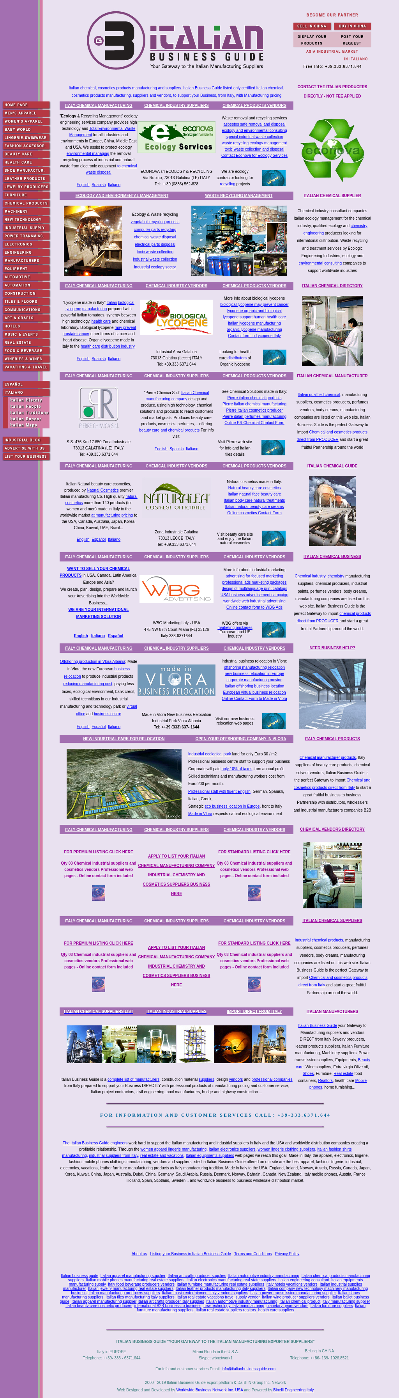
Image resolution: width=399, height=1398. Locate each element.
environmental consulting (320, 263)
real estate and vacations (162, 1155)
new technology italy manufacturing (233, 1306)
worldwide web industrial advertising (254, 601)
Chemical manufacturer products (328, 757)
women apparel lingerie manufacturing (174, 1149)
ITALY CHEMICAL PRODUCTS (332, 739)
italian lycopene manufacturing (254, 323)
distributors (237, 358)
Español (99, 539)
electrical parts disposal (155, 244)
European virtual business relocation (254, 692)
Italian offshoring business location (254, 686)
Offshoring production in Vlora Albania (92, 661)
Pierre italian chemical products (255, 398)
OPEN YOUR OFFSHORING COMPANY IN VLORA (241, 739)
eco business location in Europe (232, 806)
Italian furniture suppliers (332, 1306)
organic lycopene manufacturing (254, 329)
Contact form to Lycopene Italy (254, 336)
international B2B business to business (167, 1306)
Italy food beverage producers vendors (141, 1284)
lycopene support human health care (254, 317)
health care (101, 321)
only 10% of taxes (237, 769)
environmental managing (88, 153)
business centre (107, 714)
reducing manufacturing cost (87, 684)
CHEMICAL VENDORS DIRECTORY (332, 829)
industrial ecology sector (155, 267)
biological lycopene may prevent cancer (254, 304)
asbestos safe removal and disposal (255, 124)
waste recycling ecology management (254, 143)
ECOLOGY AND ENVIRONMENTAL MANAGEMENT (122, 196)
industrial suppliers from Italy (113, 1155)
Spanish (99, 185)
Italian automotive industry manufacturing (263, 1276)
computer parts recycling (155, 229)
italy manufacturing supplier (346, 1301)
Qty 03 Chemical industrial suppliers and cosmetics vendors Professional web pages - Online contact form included (98, 869)
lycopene (73, 309)
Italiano (114, 185)
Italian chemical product (299, 1301)
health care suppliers (276, 1310)
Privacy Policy (287, 1254)
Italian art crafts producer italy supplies (171, 1301)
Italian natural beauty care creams (254, 506)
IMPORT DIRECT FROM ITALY (254, 1011)
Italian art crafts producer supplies (197, 1276)
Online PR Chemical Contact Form (254, 423)
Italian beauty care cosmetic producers (98, 1306)
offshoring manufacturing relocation (254, 667)
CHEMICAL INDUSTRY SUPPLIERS (176, 105)
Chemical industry (310, 576)
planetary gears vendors (287, 1306)
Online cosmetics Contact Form (254, 513)
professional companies (272, 1079)
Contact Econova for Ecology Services (254, 155)
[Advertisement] (217, 1218)
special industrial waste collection (254, 137)
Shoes (308, 1073)
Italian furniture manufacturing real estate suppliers (221, 1284)
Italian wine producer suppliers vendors (295, 1297)
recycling (227, 184)
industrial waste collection (155, 259)
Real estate (343, 1073)
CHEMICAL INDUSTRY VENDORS (176, 286)
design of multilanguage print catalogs (254, 588)
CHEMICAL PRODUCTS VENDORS (254, 105)
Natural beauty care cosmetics (254, 488)
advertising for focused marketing (254, 576)
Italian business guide (79, 1276)
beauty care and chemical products (169, 430)
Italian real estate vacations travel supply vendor (218, 1297)
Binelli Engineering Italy (293, 1390)
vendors (236, 1079)
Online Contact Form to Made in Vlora (254, 698)
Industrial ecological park (209, 754)
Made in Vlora (200, 814)
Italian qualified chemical (319, 395)
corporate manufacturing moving (254, 680)
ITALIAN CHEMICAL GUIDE (332, 466)
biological (126, 302)
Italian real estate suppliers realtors (226, 1310)
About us (139, 1254)
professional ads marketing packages (254, 582)
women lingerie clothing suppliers (286, 1149)
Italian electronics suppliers (232, 1149)
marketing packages (234, 627)
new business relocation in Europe (254, 673)
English (83, 185)
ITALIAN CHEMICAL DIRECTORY (332, 286)
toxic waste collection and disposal (254, 149)
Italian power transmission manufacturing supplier (293, 1293)
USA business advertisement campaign (254, 595)
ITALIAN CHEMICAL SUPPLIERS (332, 920)
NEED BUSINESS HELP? (332, 648)
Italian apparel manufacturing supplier (133, 1276)
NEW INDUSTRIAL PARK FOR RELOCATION (124, 739)
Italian (112, 302)
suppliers (206, 1079)
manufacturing (94, 309)
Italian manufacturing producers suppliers (124, 1293)
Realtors (325, 1080)
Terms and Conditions (253, 1254)
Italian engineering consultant (303, 1280)
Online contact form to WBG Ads (254, 607)
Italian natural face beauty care (254, 494)
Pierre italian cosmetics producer (254, 410)
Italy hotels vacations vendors (292, 1284)
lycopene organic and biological (254, 311)
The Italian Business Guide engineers (95, 1143)
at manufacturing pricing (112, 515)
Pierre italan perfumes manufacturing (254, 416)
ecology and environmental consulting (254, 130)
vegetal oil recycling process (155, 222)
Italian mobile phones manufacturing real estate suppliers (135, 1280)
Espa (112, 636)
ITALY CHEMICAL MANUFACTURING (98, 105)
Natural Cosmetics (103, 490)
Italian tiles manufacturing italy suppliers (140, 1297)
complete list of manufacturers (133, 1079)
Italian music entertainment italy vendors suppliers (205, 1293)
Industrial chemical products (319, 940)
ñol (120, 636)
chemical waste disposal (155, 237)
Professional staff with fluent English (219, 791)
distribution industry (117, 346)
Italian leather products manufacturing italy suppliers (221, 1288)
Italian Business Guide (317, 1025)
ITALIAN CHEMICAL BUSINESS (332, 556)
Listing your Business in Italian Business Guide (190, 1254)
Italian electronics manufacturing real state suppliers (231, 1280)
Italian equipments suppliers (210, 1155)
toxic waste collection (155, 252)
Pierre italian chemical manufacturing (254, 404)
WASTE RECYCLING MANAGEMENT (239, 196)
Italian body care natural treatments (254, 500)
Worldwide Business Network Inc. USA (209, 1390)
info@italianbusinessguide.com (248, 1369)
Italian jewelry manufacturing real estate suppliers (130, 1288)
